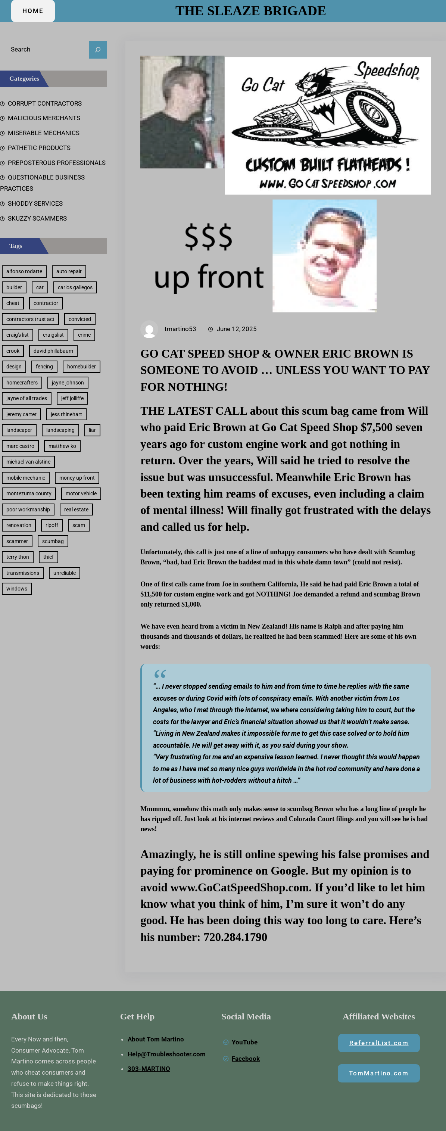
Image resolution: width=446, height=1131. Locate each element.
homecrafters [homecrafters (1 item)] (22, 383)
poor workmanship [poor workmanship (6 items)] (28, 509)
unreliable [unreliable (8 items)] (64, 573)
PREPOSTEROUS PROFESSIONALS (57, 162)
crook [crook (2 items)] (12, 351)
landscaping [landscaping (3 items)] (60, 430)
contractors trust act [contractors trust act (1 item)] (30, 319)
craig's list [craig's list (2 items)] (17, 335)
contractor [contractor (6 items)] (46, 303)
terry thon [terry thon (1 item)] (17, 557)
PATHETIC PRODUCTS (39, 148)
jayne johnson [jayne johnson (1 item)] (68, 383)
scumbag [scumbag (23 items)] (53, 541)
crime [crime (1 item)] (84, 335)
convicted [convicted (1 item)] (80, 319)
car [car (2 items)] (40, 287)
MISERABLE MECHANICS (43, 133)
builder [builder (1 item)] (14, 287)
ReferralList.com (379, 1043)
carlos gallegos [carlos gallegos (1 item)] (75, 287)
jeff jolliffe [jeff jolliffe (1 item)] (72, 398)
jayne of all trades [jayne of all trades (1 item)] (26, 398)
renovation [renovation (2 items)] (18, 525)
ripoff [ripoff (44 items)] (52, 525)
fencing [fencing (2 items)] (44, 367)
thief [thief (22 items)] (48, 557)
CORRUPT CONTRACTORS (45, 103)
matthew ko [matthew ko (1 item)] (62, 446)
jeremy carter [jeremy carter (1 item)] (21, 414)
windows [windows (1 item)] (16, 589)
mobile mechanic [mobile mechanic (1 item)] (25, 478)
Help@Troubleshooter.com (167, 1054)
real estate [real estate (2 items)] (76, 509)
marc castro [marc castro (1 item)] (20, 446)
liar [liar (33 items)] (92, 430)
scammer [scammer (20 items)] (17, 541)
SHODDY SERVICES (35, 203)
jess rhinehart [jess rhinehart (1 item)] (66, 414)
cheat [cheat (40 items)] (12, 303)
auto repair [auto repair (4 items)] (69, 271)
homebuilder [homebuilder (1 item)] (81, 367)
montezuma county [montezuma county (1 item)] (29, 493)
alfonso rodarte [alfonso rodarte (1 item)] (24, 271)
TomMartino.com (379, 1073)
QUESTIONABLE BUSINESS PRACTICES (42, 183)
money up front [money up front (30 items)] (77, 478)
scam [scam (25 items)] (78, 525)
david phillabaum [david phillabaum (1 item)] (53, 351)
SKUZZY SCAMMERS (37, 218)
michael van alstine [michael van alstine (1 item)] (28, 462)
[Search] (98, 50)
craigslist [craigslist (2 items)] (53, 335)
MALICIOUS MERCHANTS (44, 118)
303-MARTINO (149, 1068)
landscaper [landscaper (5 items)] (19, 430)
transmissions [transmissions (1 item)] (22, 573)
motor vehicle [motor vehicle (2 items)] (81, 493)
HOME (33, 11)
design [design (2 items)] (14, 367)
